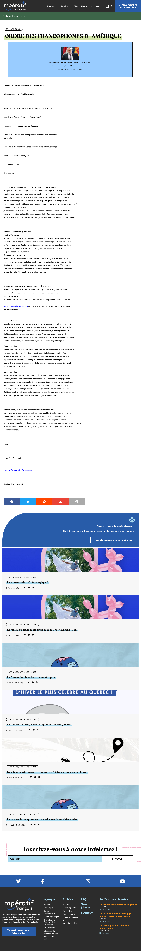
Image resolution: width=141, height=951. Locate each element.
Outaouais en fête (70, 918)
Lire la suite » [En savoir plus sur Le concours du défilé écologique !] (104, 910)
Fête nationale (69, 914)
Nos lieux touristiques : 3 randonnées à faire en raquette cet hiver (46, 772)
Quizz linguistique (51, 917)
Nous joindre (85, 906)
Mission (47, 904)
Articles (13, 577)
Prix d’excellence (51, 928)
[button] (52, 6)
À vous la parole (69, 908)
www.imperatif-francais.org (16, 306)
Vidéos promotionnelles (70, 922)
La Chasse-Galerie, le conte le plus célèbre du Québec (39, 724)
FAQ (83, 899)
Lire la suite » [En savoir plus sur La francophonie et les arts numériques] (104, 933)
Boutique (87, 913)
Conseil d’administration (51, 912)
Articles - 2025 (28, 577)
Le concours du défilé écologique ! (27, 582)
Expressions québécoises (49, 938)
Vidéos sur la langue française (51, 932)
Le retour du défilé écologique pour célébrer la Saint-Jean (42, 630)
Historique (48, 908)
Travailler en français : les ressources (49, 922)
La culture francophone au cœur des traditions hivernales (42, 819)
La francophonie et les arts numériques (31, 677)
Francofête (67, 911)
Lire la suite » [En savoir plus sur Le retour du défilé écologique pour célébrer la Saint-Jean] (104, 921)
